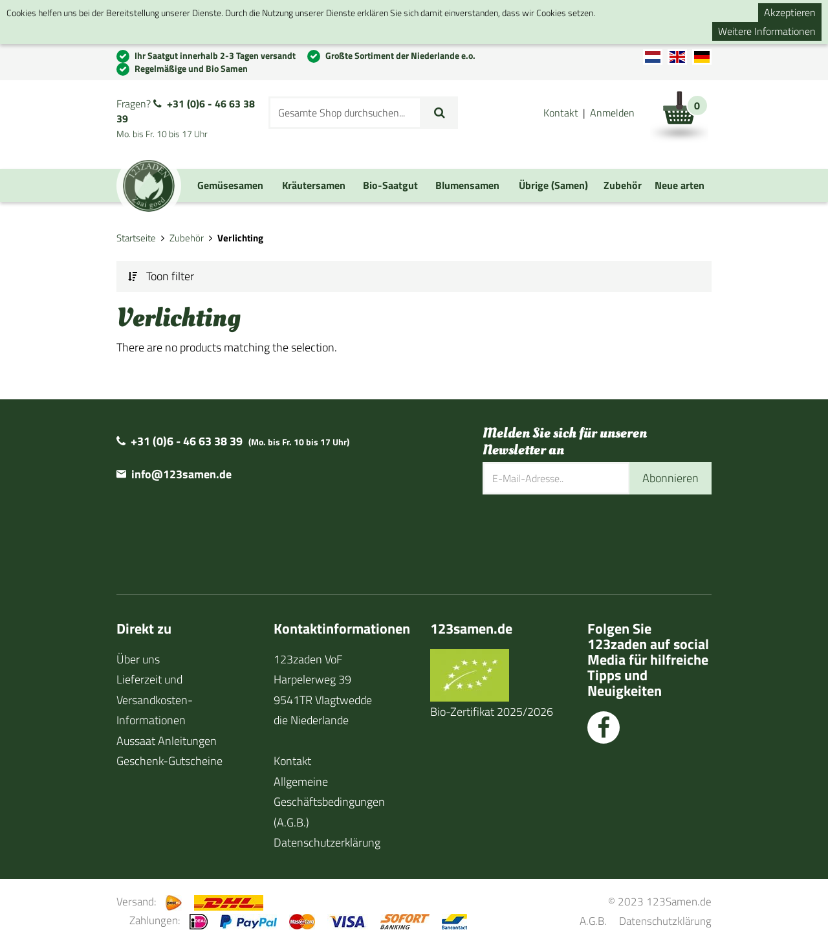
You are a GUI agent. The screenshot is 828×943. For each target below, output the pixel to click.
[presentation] (581, 536)
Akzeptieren (790, 12)
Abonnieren (670, 478)
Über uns (138, 659)
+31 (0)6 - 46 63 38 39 (185, 111)
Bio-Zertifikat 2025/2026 (491, 711)
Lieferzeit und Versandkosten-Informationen (154, 700)
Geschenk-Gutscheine (169, 761)
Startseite (136, 237)
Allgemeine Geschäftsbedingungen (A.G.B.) (329, 802)
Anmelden (612, 112)
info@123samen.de (181, 474)
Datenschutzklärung (665, 921)
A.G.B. (593, 921)
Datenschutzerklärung (327, 842)
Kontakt (560, 112)
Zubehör (186, 237)
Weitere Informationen (767, 31)
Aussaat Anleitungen (166, 740)
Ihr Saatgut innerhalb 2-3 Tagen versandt (215, 55)
